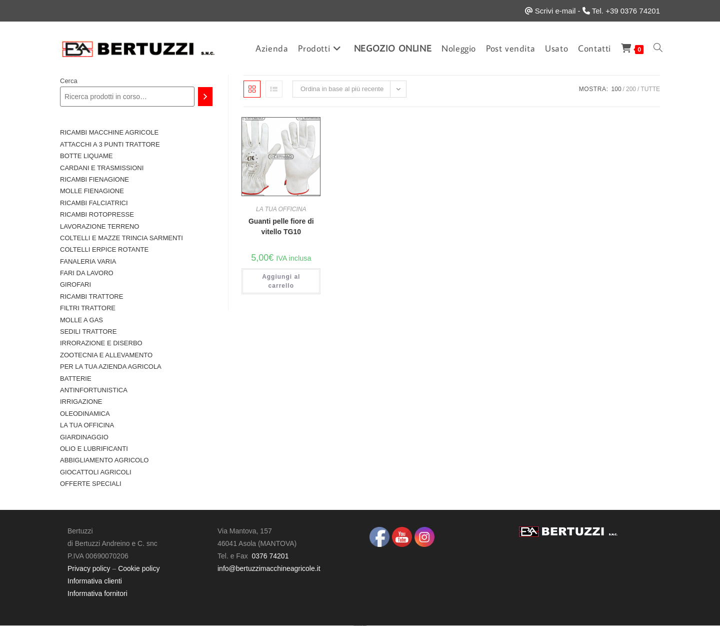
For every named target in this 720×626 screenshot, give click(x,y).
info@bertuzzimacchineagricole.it (269, 568)
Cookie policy (139, 568)
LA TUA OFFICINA (281, 209)
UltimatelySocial (364, 625)
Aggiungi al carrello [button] (281, 281)
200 (631, 89)
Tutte (650, 89)
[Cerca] (205, 97)
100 (617, 89)
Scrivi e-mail (555, 11)
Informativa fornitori (98, 593)
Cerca (69, 81)
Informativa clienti (95, 581)
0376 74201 (270, 556)
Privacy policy (89, 568)
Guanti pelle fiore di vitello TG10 (281, 226)
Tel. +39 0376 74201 (626, 11)
